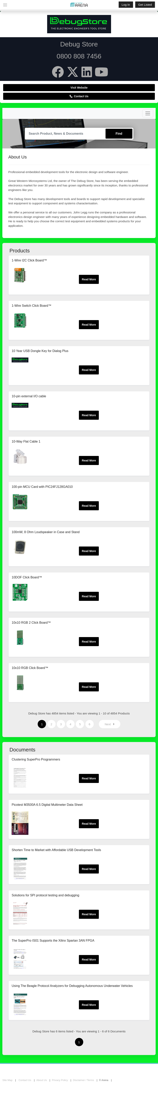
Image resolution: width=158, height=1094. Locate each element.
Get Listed (145, 4)
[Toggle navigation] (147, 113)
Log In (126, 4)
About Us (41, 1080)
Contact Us (79, 96)
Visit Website (79, 87)
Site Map (7, 1080)
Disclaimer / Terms (83, 1080)
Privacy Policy (60, 1080)
